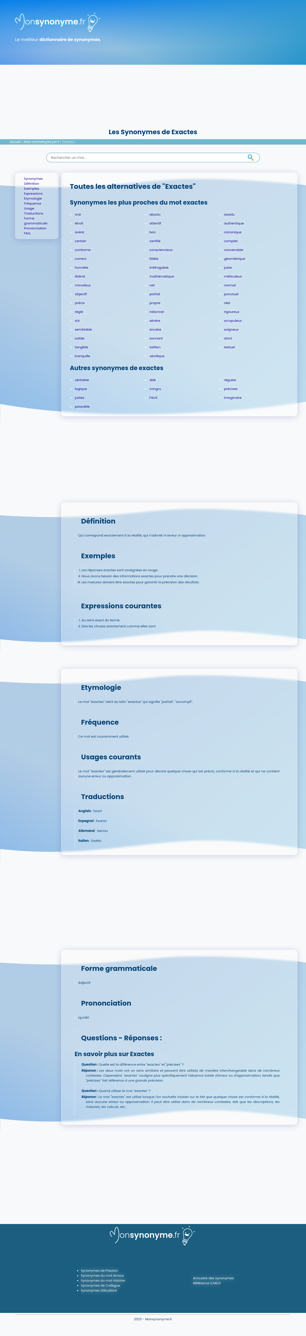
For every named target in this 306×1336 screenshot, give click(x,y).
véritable (82, 380)
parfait (154, 294)
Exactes (67, 142)
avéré (79, 232)
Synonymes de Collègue (100, 1285)
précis (80, 303)
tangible (81, 347)
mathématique (161, 276)
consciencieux (160, 250)
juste (228, 267)
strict (228, 338)
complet (231, 241)
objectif (81, 294)
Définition (31, 183)
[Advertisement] (153, 95)
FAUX (153, 397)
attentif (155, 223)
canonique (233, 232)
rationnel (156, 311)
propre (154, 303)
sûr (77, 320)
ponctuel (231, 294)
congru (155, 388)
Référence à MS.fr (207, 1283)
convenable (233, 250)
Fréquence (32, 203)
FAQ (27, 233)
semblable (83, 329)
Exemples (31, 188)
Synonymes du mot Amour (102, 1275)
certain (80, 241)
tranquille (82, 356)
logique (81, 388)
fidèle (153, 258)
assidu (229, 214)
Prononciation (35, 228)
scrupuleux (233, 320)
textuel (229, 347)
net (152, 285)
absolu (154, 214)
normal (230, 285)
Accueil (15, 142)
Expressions (33, 193)
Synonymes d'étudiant (99, 1290)
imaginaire (233, 397)
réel (227, 303)
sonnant (156, 338)
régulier (230, 380)
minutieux (83, 285)
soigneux (231, 329)
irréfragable (158, 267)
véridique (156, 356)
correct (80, 258)
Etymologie (33, 198)
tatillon (154, 347)
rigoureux (231, 311)
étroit (79, 223)
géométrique (234, 258)
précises (231, 388)
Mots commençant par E (41, 142)
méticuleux (233, 276)
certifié (154, 241)
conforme (83, 250)
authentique (234, 223)
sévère (154, 320)
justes (79, 397)
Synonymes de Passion (99, 1270)
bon (152, 232)
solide (79, 338)
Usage (29, 208)
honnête (81, 267)
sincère (155, 329)
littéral (80, 276)
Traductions (33, 213)
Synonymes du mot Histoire (103, 1280)
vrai (78, 214)
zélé (152, 380)
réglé (79, 311)
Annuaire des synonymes (213, 1278)
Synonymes (33, 178)
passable (82, 406)
